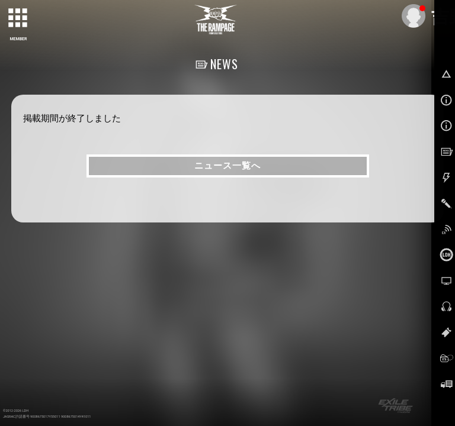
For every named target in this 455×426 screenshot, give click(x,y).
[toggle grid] (18, 18)
